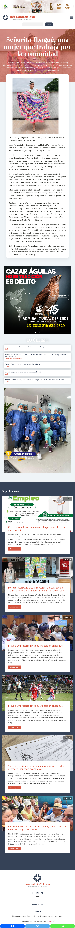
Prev (6, 299)
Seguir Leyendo (14, 549)
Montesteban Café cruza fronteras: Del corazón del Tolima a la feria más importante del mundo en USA (36, 589)
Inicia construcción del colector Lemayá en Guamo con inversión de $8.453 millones (37, 828)
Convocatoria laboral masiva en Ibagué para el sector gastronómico (36, 528)
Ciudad (7, 349)
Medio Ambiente (10, 359)
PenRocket (49, 921)
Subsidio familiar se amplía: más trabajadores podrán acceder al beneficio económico (36, 767)
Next (68, 299)
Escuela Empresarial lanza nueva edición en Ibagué (35, 645)
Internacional (19, 359)
